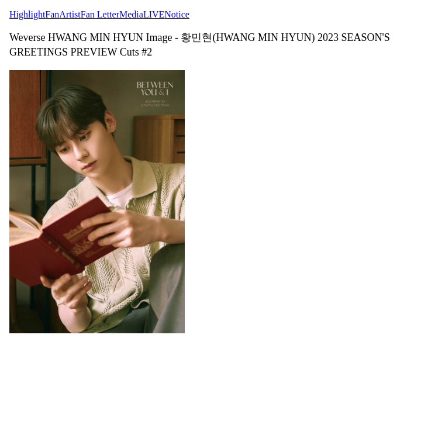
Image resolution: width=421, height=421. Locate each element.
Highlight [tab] (27, 14)
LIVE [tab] (153, 14)
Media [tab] (131, 14)
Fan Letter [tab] (100, 14)
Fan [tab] (52, 14)
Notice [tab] (176, 14)
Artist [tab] (69, 14)
